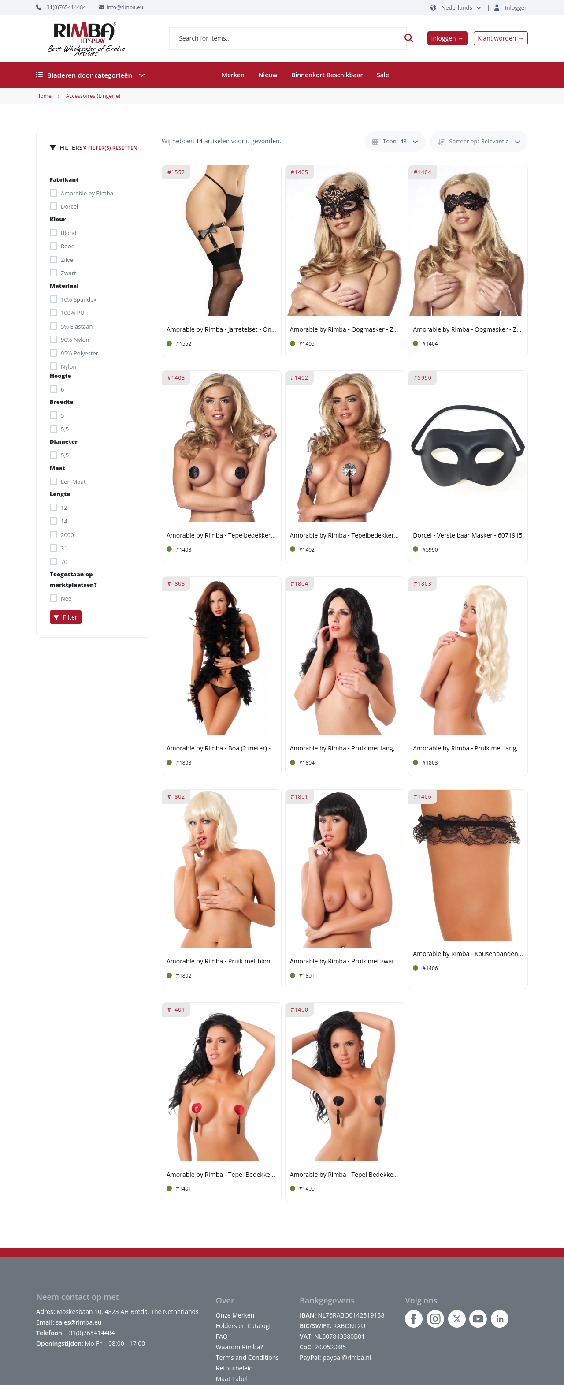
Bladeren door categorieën (90, 75)
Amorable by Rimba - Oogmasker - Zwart (345, 329)
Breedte (61, 402)
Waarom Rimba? (239, 1347)
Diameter (64, 441)
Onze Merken (235, 1315)
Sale (383, 75)
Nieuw (267, 75)
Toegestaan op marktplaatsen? (73, 579)
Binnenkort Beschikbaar (327, 75)
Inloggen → (447, 38)
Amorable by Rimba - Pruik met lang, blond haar (468, 748)
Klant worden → (501, 38)
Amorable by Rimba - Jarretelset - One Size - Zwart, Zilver (222, 329)
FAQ (222, 1336)
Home (44, 96)
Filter (66, 617)
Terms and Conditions (247, 1357)
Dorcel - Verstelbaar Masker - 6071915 (467, 535)
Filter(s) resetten (110, 148)
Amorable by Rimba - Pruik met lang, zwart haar (345, 748)
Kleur (58, 219)
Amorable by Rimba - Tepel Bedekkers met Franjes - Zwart (345, 1175)
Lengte (60, 494)
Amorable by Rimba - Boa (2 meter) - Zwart (222, 748)
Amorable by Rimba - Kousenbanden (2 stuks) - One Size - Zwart (468, 954)
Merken (233, 75)
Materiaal (64, 286)
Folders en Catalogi (243, 1326)
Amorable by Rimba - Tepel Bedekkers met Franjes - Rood (222, 1175)
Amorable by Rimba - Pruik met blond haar (222, 961)
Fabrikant (64, 179)
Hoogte (60, 376)
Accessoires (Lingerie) (93, 96)
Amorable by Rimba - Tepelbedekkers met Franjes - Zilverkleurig (345, 535)
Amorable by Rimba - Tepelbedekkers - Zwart (222, 535)
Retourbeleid (234, 1368)
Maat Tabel (232, 1378)
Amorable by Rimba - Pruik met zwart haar (345, 961)
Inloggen (516, 7)
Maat (57, 468)
